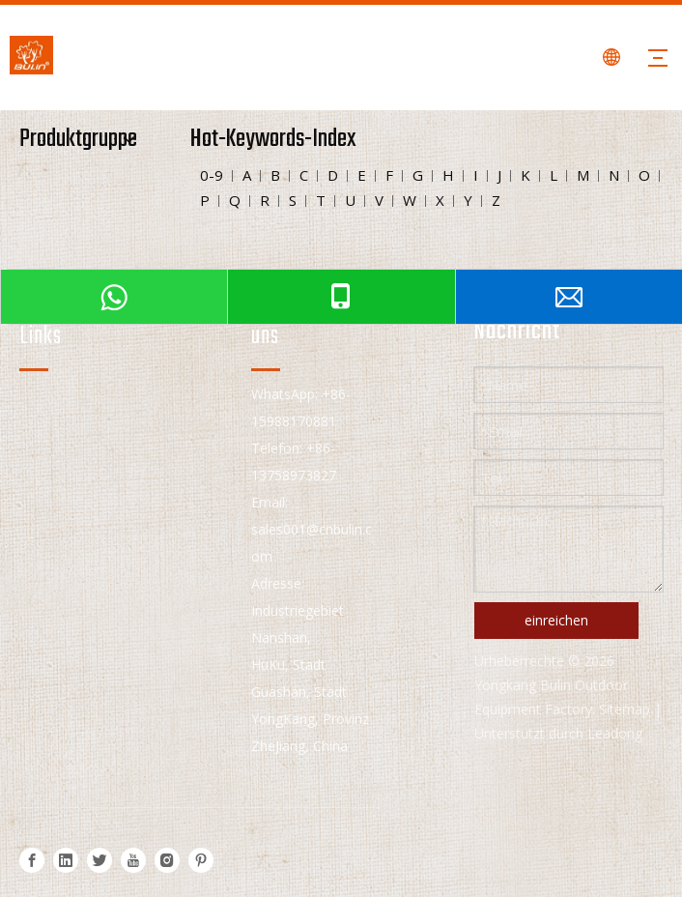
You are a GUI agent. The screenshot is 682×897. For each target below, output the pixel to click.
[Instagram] (167, 860)
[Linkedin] (65, 860)
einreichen (556, 620)
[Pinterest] (200, 860)
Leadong (614, 733)
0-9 (211, 175)
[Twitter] (99, 860)
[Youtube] (133, 860)
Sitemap (624, 709)
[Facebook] (31, 860)
